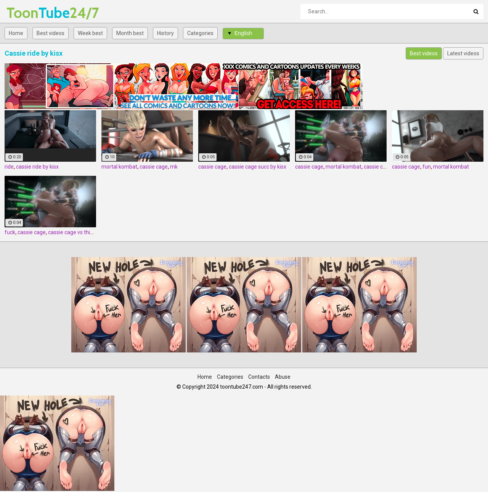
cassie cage (154, 167)
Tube (26, 13)
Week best (90, 33)
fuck (10, 232)
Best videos (50, 33)
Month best (130, 33)
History (165, 33)
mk (174, 167)
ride (9, 167)
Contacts (259, 377)
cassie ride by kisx (37, 167)
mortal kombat (119, 167)
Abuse (283, 377)
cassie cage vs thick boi (76, 232)
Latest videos (463, 53)
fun (426, 167)
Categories (200, 33)
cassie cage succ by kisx (257, 167)
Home (16, 33)
